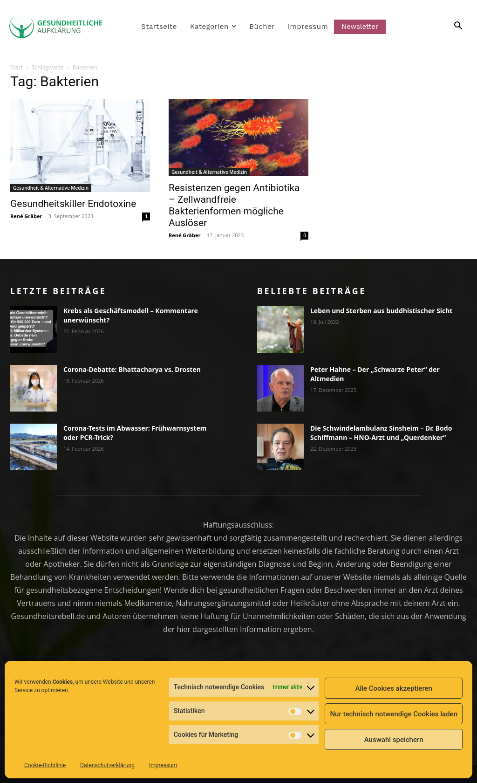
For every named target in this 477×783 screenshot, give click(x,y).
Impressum (163, 765)
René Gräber (26, 216)
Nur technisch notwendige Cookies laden (393, 714)
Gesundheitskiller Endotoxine (73, 203)
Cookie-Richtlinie (45, 765)
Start (16, 67)
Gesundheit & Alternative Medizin (51, 188)
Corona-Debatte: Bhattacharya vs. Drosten (132, 369)
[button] (447, 26)
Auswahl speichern (393, 739)
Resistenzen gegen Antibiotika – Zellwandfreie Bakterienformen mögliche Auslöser (234, 205)
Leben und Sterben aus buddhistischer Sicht (381, 310)
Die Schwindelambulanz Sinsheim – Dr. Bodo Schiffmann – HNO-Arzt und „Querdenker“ (381, 433)
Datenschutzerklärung (107, 765)
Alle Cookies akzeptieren (393, 688)
